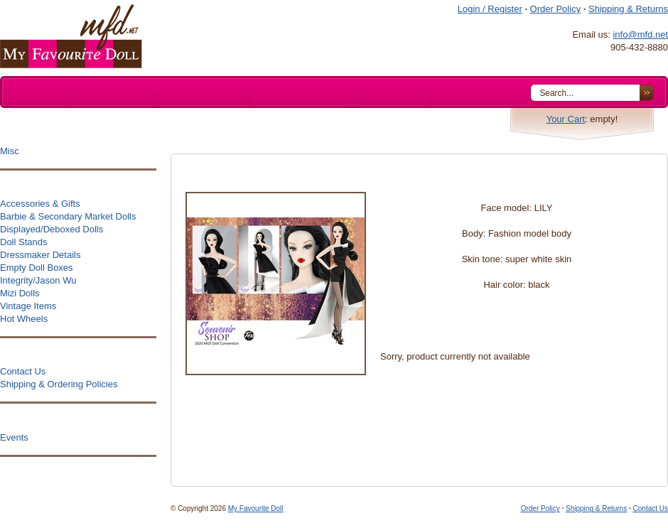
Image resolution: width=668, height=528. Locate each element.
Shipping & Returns (628, 9)
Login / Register (490, 9)
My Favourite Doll (256, 508)
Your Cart (565, 119)
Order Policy (555, 9)
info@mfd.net (640, 34)
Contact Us (650, 508)
